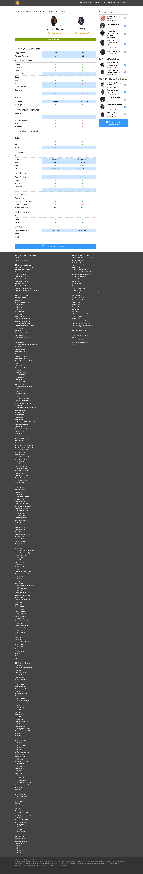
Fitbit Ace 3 (75, 344)
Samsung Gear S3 (20, 557)
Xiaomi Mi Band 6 (20, 672)
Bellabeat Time (76, 262)
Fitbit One (18, 848)
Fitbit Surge (18, 653)
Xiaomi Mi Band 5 (20, 689)
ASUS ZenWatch (20, 609)
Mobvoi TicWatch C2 (21, 459)
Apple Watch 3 (19, 513)
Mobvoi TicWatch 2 (21, 515)
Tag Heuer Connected (78, 265)
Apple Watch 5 (19, 431)
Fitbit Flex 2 (18, 750)
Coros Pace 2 (19, 365)
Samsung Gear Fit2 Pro (22, 729)
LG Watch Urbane (20, 616)
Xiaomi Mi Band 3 (20, 707)
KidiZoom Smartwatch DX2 (80, 342)
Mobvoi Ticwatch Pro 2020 (23, 387)
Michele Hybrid (76, 283)
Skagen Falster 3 (20, 412)
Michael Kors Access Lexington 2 (25, 408)
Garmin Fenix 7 (20, 300)
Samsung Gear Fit (20, 825)
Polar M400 (18, 604)
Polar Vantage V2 (20, 354)
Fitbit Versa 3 (19, 389)
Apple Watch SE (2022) (22, 295)
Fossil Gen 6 (19, 328)
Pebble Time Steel (20, 614)
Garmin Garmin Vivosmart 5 (24, 668)
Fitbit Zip (18, 846)
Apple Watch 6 (19, 384)
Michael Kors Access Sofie (23, 506)
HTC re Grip (18, 810)
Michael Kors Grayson (22, 497)
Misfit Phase (75, 312)
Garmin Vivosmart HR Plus (23, 731)
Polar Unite (18, 396)
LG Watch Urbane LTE (22, 625)
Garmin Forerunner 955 (22, 321)
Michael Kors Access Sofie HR (24, 445)
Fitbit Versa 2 (19, 433)
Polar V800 (18, 602)
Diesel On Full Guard (21, 504)
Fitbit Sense (18, 391)
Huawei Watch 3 (20, 377)
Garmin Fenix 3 (20, 628)
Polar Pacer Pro (20, 316)
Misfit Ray (18, 775)
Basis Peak (18, 656)
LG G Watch (18, 637)
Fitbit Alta (18, 771)
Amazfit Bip (18, 717)
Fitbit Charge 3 (19, 705)
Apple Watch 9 (19, 284)
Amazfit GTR (19, 419)
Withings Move (76, 279)
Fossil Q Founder (20, 581)
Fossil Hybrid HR (77, 267)
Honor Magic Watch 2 (22, 337)
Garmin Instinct (20, 454)
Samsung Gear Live (21, 644)
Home (17, 258)
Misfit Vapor (19, 548)
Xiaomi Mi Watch (20, 372)
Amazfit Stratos (20, 490)
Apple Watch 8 (19, 312)
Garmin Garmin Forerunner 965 (25, 286)
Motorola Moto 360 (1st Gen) (24, 642)
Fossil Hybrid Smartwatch (80, 269)
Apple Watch (19, 658)
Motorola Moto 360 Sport (23, 595)
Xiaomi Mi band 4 (20, 696)
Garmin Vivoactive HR (22, 574)
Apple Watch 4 (19, 464)
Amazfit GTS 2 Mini (21, 375)
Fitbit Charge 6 (19, 665)
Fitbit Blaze (18, 579)
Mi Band (18, 736)
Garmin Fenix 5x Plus (21, 476)
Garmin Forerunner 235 (22, 501)
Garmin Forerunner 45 (22, 436)
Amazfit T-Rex (19, 415)
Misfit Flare (18, 724)
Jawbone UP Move (21, 839)
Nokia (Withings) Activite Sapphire (82, 326)
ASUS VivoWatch (20, 607)
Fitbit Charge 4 (19, 691)
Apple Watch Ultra (21, 298)
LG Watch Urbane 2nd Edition (24, 586)
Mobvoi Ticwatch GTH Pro (23, 323)
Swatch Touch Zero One (22, 621)
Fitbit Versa (18, 494)
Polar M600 (18, 564)
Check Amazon (55, 34)
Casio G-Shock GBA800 (22, 471)
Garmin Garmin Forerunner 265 (25, 288)
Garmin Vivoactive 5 (21, 281)
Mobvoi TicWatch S (21, 520)
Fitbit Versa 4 (19, 307)
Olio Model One (20, 611)
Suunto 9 (18, 347)
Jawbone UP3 (19, 834)
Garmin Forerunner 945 (22, 358)
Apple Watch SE (20, 382)
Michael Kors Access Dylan (23, 553)
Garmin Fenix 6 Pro (21, 356)
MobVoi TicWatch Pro (22, 480)
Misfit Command (77, 295)
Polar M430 (18, 532)
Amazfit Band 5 (20, 686)
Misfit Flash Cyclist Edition (23, 782)
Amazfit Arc (18, 712)
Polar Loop (18, 803)
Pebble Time (19, 623)
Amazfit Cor (19, 710)
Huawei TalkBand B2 (21, 813)
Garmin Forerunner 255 (22, 319)
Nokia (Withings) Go (21, 761)
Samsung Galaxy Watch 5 (23, 302)
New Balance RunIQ (21, 546)
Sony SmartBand (20, 822)
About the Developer (21, 260)
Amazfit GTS (19, 417)
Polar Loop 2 (19, 789)
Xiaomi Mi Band (20, 757)
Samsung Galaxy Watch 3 (23, 403)
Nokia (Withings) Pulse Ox (23, 815)
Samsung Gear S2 (20, 597)
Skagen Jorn (75, 309)
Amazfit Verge (19, 440)
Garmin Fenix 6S (20, 351)
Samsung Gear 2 (20, 646)
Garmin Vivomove (77, 316)
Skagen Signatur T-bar (79, 300)
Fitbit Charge (19, 850)
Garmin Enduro (20, 349)
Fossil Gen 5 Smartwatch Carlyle (25, 422)
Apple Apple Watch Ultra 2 (23, 269)
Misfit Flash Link (20, 801)
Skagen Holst (76, 281)
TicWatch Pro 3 (19, 370)
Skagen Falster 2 (20, 443)
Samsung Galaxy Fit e (22, 700)
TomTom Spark (20, 590)
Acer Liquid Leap (20, 740)
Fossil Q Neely (76, 304)
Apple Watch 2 (19, 562)
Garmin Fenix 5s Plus (21, 478)
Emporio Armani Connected (24, 447)
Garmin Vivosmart (21, 841)
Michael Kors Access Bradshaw (25, 550)
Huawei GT (18, 405)
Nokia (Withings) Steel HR (80, 314)
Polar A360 (18, 766)
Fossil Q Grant (76, 319)
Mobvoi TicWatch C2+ (22, 394)
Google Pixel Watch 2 (21, 274)
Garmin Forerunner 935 (22, 534)
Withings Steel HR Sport (79, 276)
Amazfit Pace (19, 492)
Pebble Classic (19, 651)
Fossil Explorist (19, 487)
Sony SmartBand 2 (21, 796)
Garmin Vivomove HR (78, 288)
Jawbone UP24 (19, 836)
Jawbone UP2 (19, 808)
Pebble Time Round (21, 588)
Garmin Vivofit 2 (20, 843)
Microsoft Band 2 (20, 794)
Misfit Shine (19, 827)
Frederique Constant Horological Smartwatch (86, 293)
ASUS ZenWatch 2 (20, 583)
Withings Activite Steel (79, 321)
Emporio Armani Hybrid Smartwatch (83, 272)
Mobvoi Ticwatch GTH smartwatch (26, 344)
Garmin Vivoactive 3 (21, 508)
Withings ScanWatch (78, 260)
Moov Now (18, 792)
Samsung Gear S (20, 649)
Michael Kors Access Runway (24, 457)
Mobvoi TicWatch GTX (22, 398)
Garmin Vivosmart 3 (21, 721)
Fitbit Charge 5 (19, 670)
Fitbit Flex (18, 853)
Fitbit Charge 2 (19, 747)
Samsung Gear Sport (21, 511)
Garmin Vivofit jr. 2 (77, 340)
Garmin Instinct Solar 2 (22, 279)
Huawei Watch (19, 618)
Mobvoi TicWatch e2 (21, 452)
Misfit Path (75, 286)
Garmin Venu (19, 426)
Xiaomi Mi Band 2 (20, 754)
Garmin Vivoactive (21, 635)
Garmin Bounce (76, 333)
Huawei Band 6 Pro (21, 675)
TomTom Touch (20, 745)
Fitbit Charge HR (20, 817)
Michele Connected (78, 297)
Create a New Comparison (55, 246)
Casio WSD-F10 (20, 576)
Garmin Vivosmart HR (22, 785)
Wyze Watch (19, 335)
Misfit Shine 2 (19, 787)
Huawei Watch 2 (20, 536)
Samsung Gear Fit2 (21, 764)
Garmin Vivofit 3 (20, 768)
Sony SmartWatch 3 (21, 632)
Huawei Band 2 (20, 719)
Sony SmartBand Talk (22, 820)
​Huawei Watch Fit (20, 342)
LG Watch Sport (20, 541)
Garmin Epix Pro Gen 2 (22, 276)
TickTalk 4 (75, 337)
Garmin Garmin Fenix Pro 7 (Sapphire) (27, 291)
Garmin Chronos (20, 473)
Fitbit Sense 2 (19, 309)
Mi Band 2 (18, 733)
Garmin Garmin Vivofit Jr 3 (80, 335)
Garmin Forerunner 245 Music (24, 361)
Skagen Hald (76, 307)
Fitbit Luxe (18, 682)
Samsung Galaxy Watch (22, 468)
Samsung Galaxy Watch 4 (23, 333)
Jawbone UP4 (19, 806)
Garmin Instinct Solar (22, 401)
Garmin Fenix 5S (20, 527)
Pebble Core (19, 759)
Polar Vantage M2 (20, 368)
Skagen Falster (19, 499)
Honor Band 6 (19, 677)
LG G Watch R (19, 639)
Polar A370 (18, 738)
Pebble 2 (18, 569)
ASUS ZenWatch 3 (20, 543)
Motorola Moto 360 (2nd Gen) (24, 593)
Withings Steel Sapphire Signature (82, 274)
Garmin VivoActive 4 (21, 424)
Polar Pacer (18, 314)
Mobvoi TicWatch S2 (21, 450)
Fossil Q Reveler (20, 778)
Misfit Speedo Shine (21, 799)
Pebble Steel (19, 630)
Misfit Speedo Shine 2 (22, 752)
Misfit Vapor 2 (19, 461)
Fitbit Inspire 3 (19, 305)
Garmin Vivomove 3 (21, 410)
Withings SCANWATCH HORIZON (82, 258)
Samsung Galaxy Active (22, 438)
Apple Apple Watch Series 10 (24, 267)
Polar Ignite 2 (19, 363)
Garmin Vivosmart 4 (21, 703)
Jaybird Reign (19, 773)
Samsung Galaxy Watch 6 (23, 272)
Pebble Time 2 (19, 567)
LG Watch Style (19, 539)
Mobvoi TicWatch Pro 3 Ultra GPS (25, 326)
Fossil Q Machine (77, 290)
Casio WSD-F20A (20, 483)
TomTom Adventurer (21, 555)
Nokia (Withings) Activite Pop (81, 323)
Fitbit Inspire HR (20, 698)
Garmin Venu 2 (20, 380)
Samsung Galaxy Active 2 (23, 429)
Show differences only (55, 39)
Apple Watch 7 (19, 330)
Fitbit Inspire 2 (19, 684)
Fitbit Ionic (18, 522)
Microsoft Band (20, 832)
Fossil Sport (18, 340)
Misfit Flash (18, 829)
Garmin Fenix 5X (20, 525)
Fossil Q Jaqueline (77, 302)
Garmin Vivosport (20, 726)
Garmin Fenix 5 (20, 529)
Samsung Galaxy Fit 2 (22, 679)
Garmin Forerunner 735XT (23, 572)
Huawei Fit (18, 560)
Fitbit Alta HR (19, 743)
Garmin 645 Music (21, 485)
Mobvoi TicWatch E (21, 518)
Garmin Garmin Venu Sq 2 (23, 293)
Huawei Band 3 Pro (21, 693)
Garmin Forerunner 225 (22, 600)
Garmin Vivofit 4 (20, 714)
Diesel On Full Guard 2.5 (22, 466)
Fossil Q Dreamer (20, 780)
